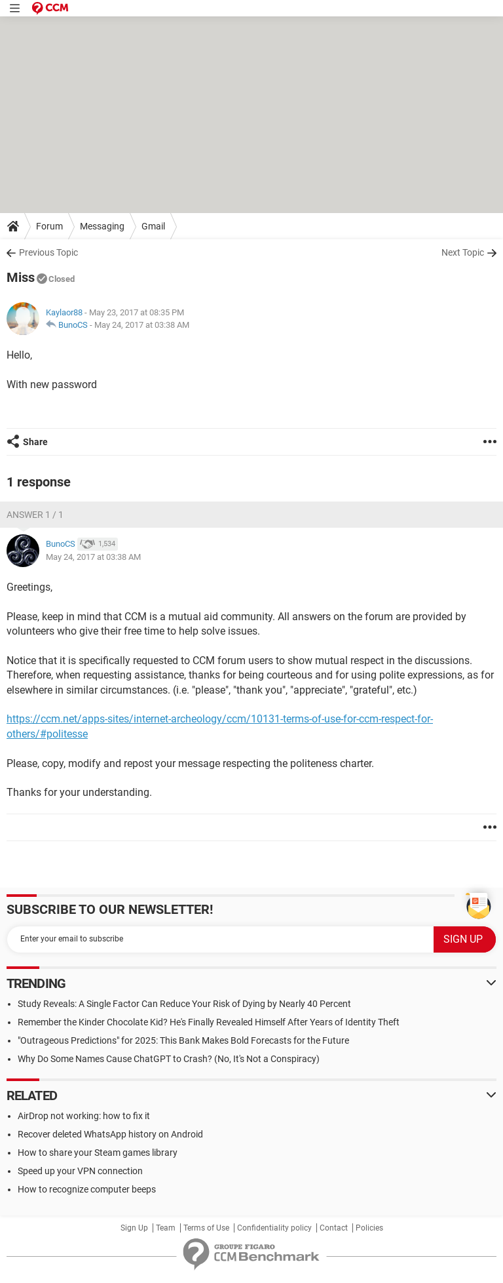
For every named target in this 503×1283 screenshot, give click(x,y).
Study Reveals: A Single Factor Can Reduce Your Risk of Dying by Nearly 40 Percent (184, 1003)
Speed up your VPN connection (80, 1171)
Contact (334, 1228)
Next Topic (462, 252)
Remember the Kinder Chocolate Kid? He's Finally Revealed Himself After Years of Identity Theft (209, 1022)
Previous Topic (48, 252)
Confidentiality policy (274, 1228)
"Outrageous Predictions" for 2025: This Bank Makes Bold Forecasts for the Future (183, 1040)
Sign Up (134, 1228)
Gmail (153, 226)
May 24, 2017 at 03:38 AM (141, 325)
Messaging (102, 226)
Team (166, 1228)
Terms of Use (206, 1228)
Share (35, 442)
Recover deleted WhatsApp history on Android (110, 1134)
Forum (49, 226)
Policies (369, 1228)
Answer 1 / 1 (35, 514)
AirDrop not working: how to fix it (84, 1116)
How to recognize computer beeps (87, 1189)
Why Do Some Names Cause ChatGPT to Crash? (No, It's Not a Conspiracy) (169, 1059)
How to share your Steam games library (97, 1152)
